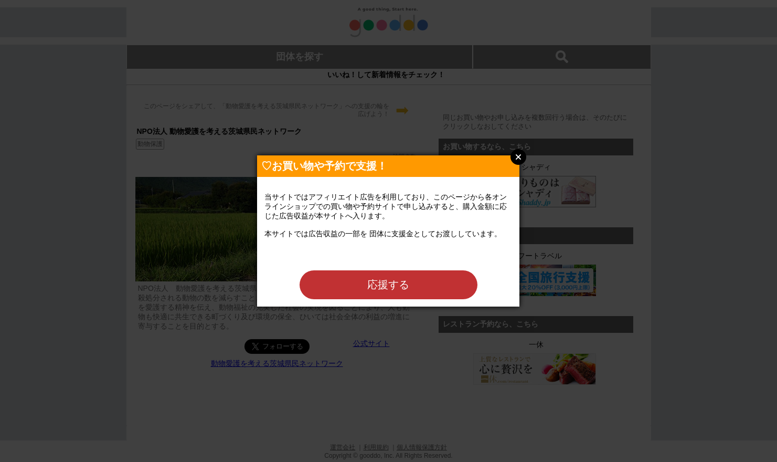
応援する (388, 284)
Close (518, 157)
